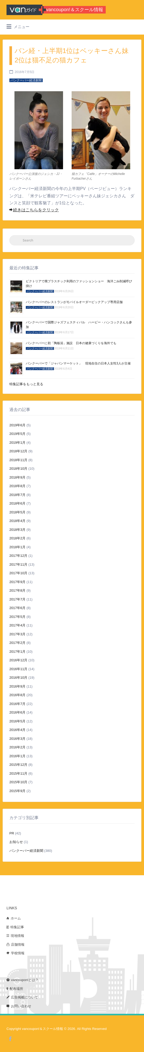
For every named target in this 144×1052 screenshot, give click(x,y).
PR (11, 833)
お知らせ (16, 842)
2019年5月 (17, 434)
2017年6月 (17, 608)
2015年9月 (17, 791)
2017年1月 (17, 652)
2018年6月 (17, 503)
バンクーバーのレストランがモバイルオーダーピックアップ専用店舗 (74, 302)
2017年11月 (18, 564)
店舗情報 (17, 944)
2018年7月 (17, 495)
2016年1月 (17, 756)
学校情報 (17, 953)
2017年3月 (17, 634)
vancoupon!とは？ (25, 980)
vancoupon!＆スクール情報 (74, 9)
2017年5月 (17, 617)
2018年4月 (17, 521)
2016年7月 (17, 704)
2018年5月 (17, 512)
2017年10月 (18, 573)
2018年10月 (18, 469)
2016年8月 (17, 695)
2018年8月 (17, 486)
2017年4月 (17, 625)
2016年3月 (17, 739)
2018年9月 (17, 477)
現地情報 (17, 936)
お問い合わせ (21, 1006)
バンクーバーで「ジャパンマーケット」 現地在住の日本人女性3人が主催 (78, 363)
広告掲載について (24, 997)
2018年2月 (17, 538)
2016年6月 (17, 712)
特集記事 (17, 927)
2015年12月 (18, 765)
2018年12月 (18, 451)
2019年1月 (17, 443)
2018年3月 (17, 530)
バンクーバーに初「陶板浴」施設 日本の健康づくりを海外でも (71, 343)
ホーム (16, 918)
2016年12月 (18, 660)
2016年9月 (17, 686)
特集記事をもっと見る (26, 384)
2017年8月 (17, 590)
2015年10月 (18, 782)
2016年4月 (17, 730)
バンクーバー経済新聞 (26, 851)
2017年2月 (17, 643)
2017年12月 (18, 556)
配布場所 (16, 989)
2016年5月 (17, 721)
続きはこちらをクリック (34, 210)
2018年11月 (18, 460)
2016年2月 (17, 747)
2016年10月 (18, 677)
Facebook (10, 1039)
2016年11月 (18, 669)
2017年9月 (17, 582)
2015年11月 (18, 773)
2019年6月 (17, 425)
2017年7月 (17, 599)
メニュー (18, 26)
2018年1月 (17, 547)
